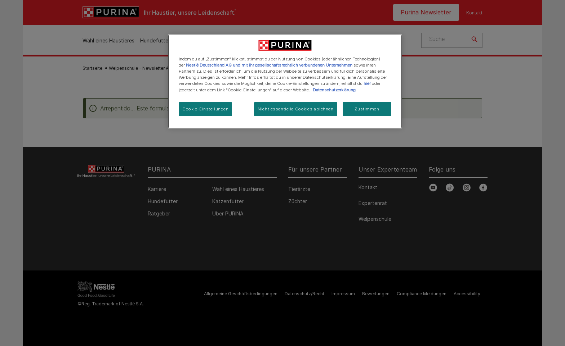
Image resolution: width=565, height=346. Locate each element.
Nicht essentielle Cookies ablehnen (295, 108)
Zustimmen (367, 108)
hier (367, 83)
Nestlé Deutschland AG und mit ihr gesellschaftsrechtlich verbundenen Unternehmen (269, 65)
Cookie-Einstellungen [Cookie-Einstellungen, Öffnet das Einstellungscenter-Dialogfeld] (205, 108)
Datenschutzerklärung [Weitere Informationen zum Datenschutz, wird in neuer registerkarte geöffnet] (334, 89)
